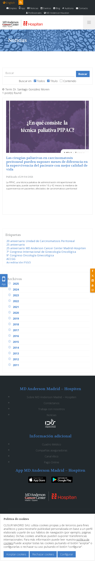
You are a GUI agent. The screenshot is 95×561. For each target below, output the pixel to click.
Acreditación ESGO (18, 262)
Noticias (32, 8)
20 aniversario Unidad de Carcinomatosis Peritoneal (40, 241)
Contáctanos (51, 403)
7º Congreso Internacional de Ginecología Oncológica (41, 252)
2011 (16, 365)
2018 (16, 324)
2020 (16, 312)
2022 (16, 301)
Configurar (66, 554)
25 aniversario (15, 244)
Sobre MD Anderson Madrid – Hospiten (51, 397)
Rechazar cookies (43, 554)
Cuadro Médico (51, 444)
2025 (16, 283)
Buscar (83, 74)
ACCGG (10, 259)
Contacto (82, 8)
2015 (16, 342)
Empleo (11, 8)
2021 (16, 307)
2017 (16, 330)
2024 (16, 289)
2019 (16, 318)
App (22, 8)
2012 (16, 359)
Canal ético (51, 456)
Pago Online (51, 462)
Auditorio (68, 8)
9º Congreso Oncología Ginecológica (30, 255)
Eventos (46, 8)
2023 (16, 295)
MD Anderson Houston (56, 12)
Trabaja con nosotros (51, 409)
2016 (16, 336)
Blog (56, 8)
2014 (16, 347)
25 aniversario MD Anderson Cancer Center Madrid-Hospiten (46, 248)
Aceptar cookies (16, 554)
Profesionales (34, 12)
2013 (16, 353)
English (9, 2)
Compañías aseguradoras (51, 450)
